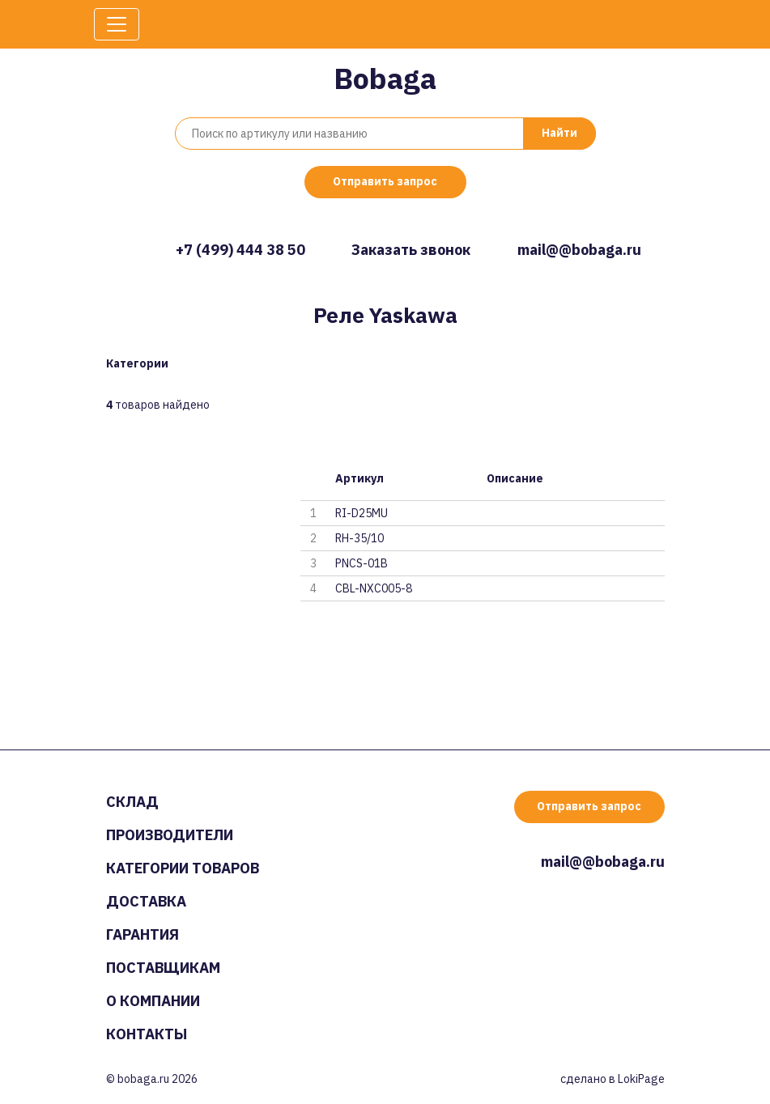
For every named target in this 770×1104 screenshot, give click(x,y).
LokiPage (641, 1079)
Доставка (146, 901)
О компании (153, 1000)
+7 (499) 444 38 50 (240, 249)
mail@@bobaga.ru (579, 249)
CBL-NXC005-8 (373, 588)
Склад (132, 801)
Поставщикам (163, 967)
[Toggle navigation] (116, 24)
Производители (169, 835)
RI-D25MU (361, 513)
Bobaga (385, 78)
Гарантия (142, 934)
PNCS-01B (361, 563)
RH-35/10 (359, 538)
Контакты (146, 1034)
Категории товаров (182, 868)
